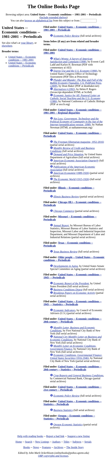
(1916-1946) (76, 356)
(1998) (71, 60)
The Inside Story (75, 447)
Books (26, 447)
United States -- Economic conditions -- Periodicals (22, 64)
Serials (88, 441)
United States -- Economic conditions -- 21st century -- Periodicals (73, 388)
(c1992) (64, 89)
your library (27, 42)
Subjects (76, 441)
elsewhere (7, 45)
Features (46, 447)
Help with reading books (30, 436)
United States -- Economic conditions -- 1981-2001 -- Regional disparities (73, 111)
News (36, 447)
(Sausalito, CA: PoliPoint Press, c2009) (76, 83)
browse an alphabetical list (38, 20)
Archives (58, 447)
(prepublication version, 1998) (76, 121)
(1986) (75, 98)
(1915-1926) (71, 179)
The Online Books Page (53, 6)
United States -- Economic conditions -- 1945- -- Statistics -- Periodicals (73, 303)
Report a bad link (55, 436)
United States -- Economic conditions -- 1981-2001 (22, 58)
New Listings (42, 441)
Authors (56, 441)
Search (28, 441)
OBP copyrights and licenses (53, 455)
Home (19, 441)
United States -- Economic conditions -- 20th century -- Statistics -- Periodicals (73, 368)
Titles (66, 441)
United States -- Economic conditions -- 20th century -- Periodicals (73, 320)
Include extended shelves (53, 17)
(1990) (75, 70)
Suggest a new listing (78, 436)
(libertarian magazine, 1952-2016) (79, 142)
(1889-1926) (71, 173)
